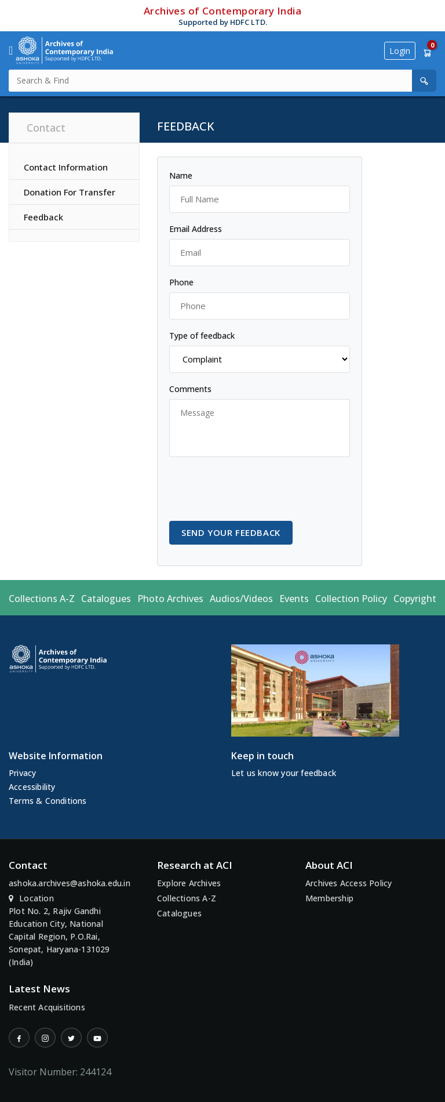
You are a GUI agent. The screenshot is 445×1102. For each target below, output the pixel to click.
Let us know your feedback (283, 772)
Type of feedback (202, 335)
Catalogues (106, 598)
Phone (181, 282)
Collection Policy (351, 598)
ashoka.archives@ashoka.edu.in (69, 883)
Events (294, 598)
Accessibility (32, 786)
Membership (329, 898)
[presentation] (257, 489)
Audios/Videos (241, 598)
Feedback (43, 217)
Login (399, 50)
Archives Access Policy (348, 883)
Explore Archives (189, 883)
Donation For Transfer (69, 192)
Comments (190, 388)
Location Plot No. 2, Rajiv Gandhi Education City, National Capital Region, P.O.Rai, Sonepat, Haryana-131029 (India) (59, 930)
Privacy (22, 772)
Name (180, 175)
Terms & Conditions (48, 800)
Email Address (195, 228)
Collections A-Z (42, 598)
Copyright (414, 598)
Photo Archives (170, 598)
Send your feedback (230, 532)
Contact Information (66, 167)
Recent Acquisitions (47, 1007)
